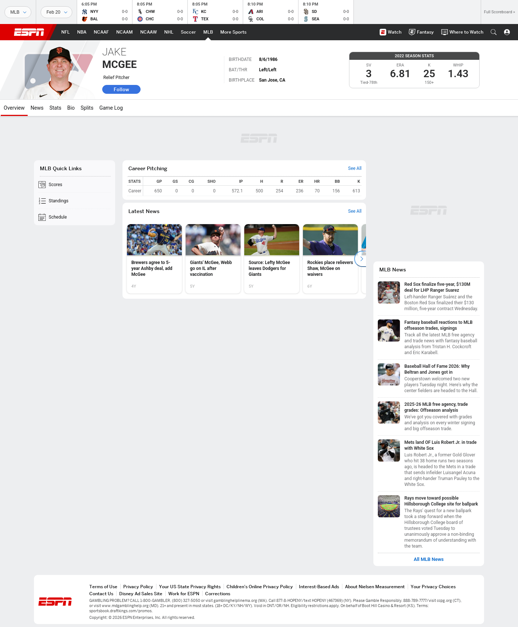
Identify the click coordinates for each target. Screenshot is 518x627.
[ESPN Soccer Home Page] (188, 32)
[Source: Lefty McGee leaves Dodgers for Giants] (271, 259)
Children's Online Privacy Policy (260, 586)
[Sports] (18, 12)
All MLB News (428, 559)
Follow (121, 89)
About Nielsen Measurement (375, 586)
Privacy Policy (138, 586)
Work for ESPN (183, 593)
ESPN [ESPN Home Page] (29, 32)
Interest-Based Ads (319, 586)
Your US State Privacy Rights (190, 586)
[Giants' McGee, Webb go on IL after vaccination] (213, 259)
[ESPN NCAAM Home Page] (124, 32)
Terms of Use (103, 586)
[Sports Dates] (56, 12)
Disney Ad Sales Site (140, 593)
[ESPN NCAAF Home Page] (101, 32)
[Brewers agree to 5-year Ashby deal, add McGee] (154, 259)
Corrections (217, 593)
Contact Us (101, 593)
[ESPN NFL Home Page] (65, 32)
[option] (154, 259)
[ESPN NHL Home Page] (168, 32)
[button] (494, 32)
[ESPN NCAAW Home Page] (148, 32)
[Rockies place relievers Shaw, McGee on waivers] (330, 259)
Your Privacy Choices (433, 586)
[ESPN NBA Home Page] (81, 32)
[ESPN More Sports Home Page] (233, 32)
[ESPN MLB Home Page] (208, 32)
